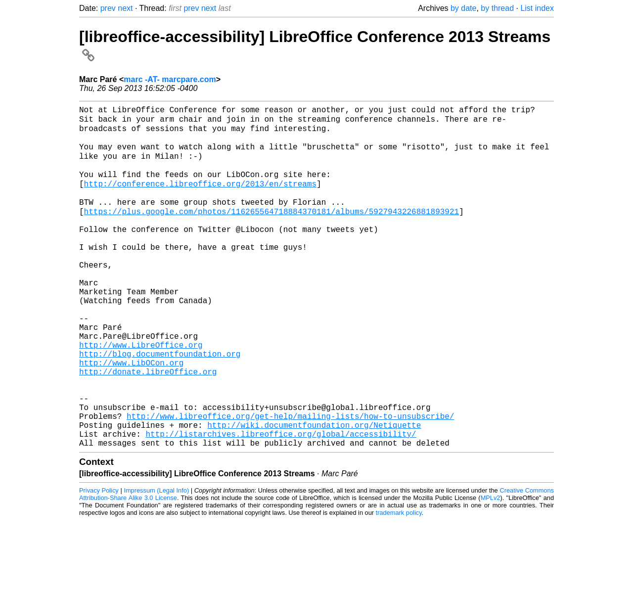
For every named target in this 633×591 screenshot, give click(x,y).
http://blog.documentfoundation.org (159, 404)
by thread (497, 8)
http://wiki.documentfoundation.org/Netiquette (314, 491)
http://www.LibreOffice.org (141, 393)
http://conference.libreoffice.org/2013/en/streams (200, 197)
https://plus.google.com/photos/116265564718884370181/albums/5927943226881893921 (271, 230)
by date (463, 8)
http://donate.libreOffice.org (148, 426)
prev (108, 8)
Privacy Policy (99, 561)
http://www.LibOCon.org (131, 415)
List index (537, 8)
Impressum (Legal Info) (156, 561)
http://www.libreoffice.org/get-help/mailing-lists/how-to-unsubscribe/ (290, 480)
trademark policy (399, 583)
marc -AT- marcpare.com (170, 79)
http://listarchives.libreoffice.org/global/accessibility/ (280, 502)
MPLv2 (490, 568)
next (125, 8)
